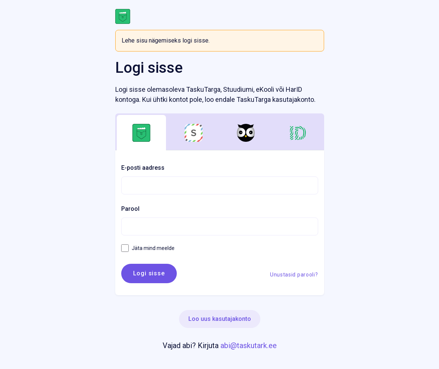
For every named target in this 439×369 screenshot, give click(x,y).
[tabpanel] (219, 222)
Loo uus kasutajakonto (219, 318)
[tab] (141, 133)
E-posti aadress (142, 167)
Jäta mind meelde (148, 248)
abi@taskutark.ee (248, 345)
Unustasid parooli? (294, 275)
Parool (130, 208)
